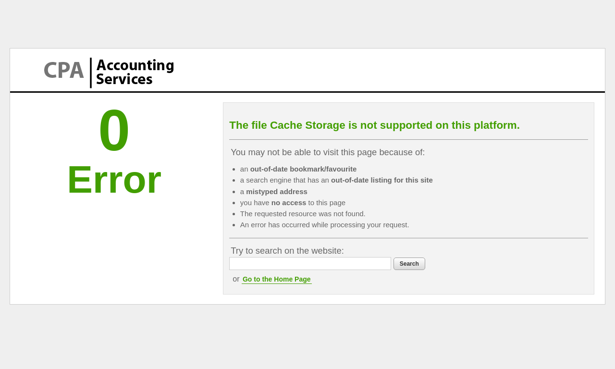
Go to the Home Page (277, 279)
